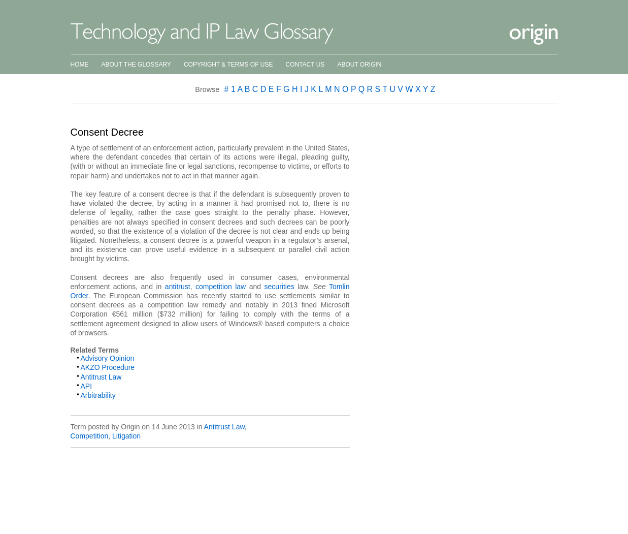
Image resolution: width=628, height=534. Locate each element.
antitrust (177, 286)
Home (80, 64)
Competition (90, 436)
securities (279, 286)
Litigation (126, 436)
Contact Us (304, 64)
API (86, 386)
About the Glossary (136, 64)
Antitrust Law (101, 377)
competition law (220, 286)
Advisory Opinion (108, 358)
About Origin (359, 64)
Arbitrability (98, 395)
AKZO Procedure (108, 367)
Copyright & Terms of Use (228, 64)
